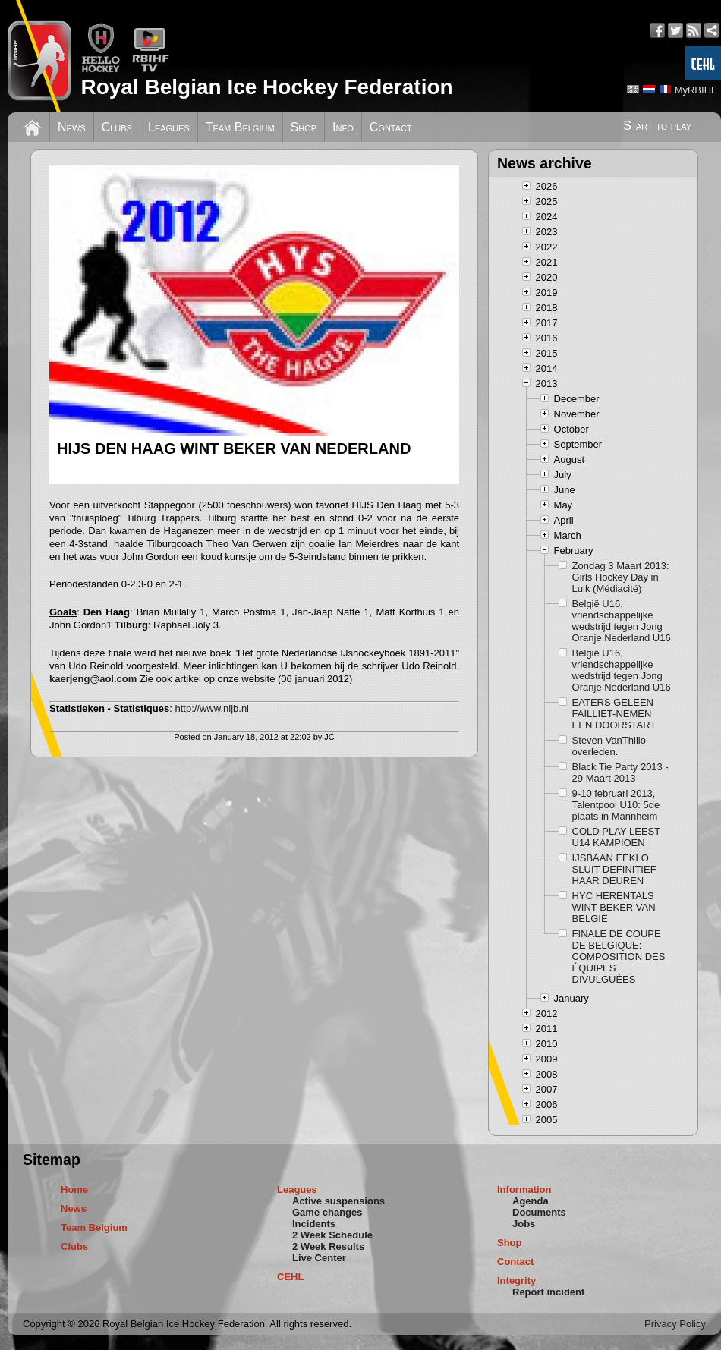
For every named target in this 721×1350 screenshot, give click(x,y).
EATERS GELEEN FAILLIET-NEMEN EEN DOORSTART (614, 714)
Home (74, 1189)
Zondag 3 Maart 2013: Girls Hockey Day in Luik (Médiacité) (620, 577)
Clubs (117, 127)
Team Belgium (240, 127)
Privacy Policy (675, 1324)
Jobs (523, 1223)
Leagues (169, 127)
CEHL (290, 1276)
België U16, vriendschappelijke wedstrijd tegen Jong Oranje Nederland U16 (621, 621)
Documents (539, 1212)
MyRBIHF (696, 90)
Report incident (548, 1292)
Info (343, 127)
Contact (391, 127)
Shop (304, 127)
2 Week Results (328, 1246)
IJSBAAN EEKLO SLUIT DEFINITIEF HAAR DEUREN (614, 869)
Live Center (319, 1257)
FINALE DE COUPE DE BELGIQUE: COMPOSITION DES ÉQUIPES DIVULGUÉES (619, 956)
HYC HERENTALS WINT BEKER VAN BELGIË (614, 907)
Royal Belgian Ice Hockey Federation (266, 87)
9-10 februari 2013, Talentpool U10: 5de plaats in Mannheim (616, 805)
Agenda (530, 1201)
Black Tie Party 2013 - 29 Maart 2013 (620, 772)
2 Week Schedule (332, 1235)
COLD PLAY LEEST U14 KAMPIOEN (616, 837)
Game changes (327, 1212)
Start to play (657, 125)
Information (524, 1189)
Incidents (313, 1223)
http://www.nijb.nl (212, 708)
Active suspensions (338, 1201)
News (72, 127)
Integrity (516, 1280)
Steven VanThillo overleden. (609, 746)
